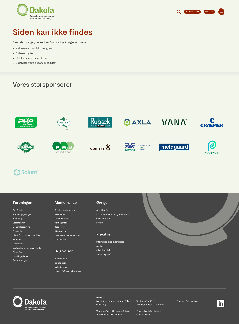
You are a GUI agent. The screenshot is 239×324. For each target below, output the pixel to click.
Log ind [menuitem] (209, 11)
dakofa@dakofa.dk (152, 311)
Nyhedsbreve (61, 267)
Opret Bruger (102, 210)
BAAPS (99, 222)
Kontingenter (61, 222)
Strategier (17, 252)
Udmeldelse (60, 239)
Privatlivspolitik (103, 250)
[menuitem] (221, 11)
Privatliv (103, 234)
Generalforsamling (21, 227)
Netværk (17, 239)
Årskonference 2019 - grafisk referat (113, 214)
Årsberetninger (20, 260)
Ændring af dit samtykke (188, 301)
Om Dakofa (18, 210)
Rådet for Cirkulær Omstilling (26, 235)
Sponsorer (59, 227)
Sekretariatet (19, 222)
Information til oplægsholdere (110, 242)
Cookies (100, 246)
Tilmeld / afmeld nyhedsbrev (68, 271)
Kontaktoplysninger (22, 214)
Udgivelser (64, 251)
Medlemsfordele (62, 218)
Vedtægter (18, 243)
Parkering (17, 218)
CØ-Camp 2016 (103, 218)
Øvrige (101, 202)
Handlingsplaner (20, 256)
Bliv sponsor (60, 231)
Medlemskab (66, 202)
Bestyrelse (18, 231)
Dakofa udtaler (61, 263)
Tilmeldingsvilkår (104, 254)
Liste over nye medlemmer (67, 235)
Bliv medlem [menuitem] (192, 11)
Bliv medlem (60, 214)
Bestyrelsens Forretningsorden (27, 248)
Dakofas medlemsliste (65, 210)
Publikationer (61, 258)
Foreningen (22, 202)
